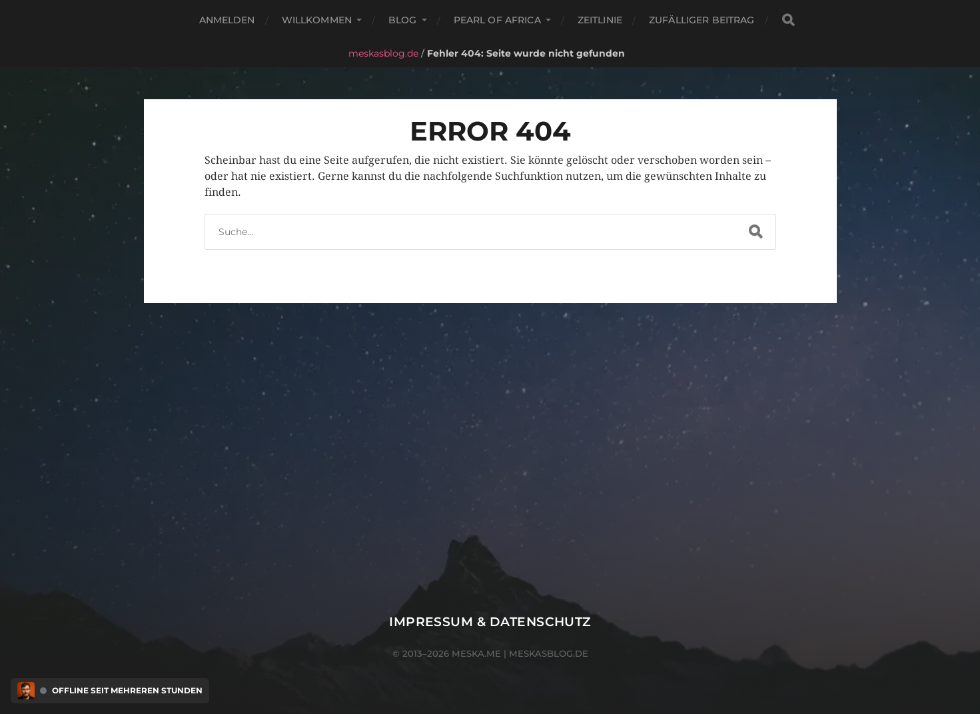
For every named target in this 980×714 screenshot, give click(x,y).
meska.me (476, 653)
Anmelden (227, 20)
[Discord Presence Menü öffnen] (26, 690)
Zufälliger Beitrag (702, 20)
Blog (402, 20)
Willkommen (317, 20)
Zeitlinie (600, 20)
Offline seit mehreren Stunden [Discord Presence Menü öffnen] (127, 690)
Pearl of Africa (497, 20)
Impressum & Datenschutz (490, 621)
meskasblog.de (383, 53)
